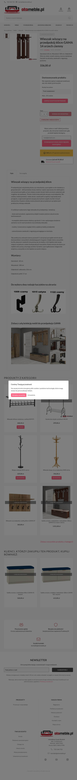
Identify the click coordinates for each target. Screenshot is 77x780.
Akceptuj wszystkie (18, 395)
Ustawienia (31, 395)
